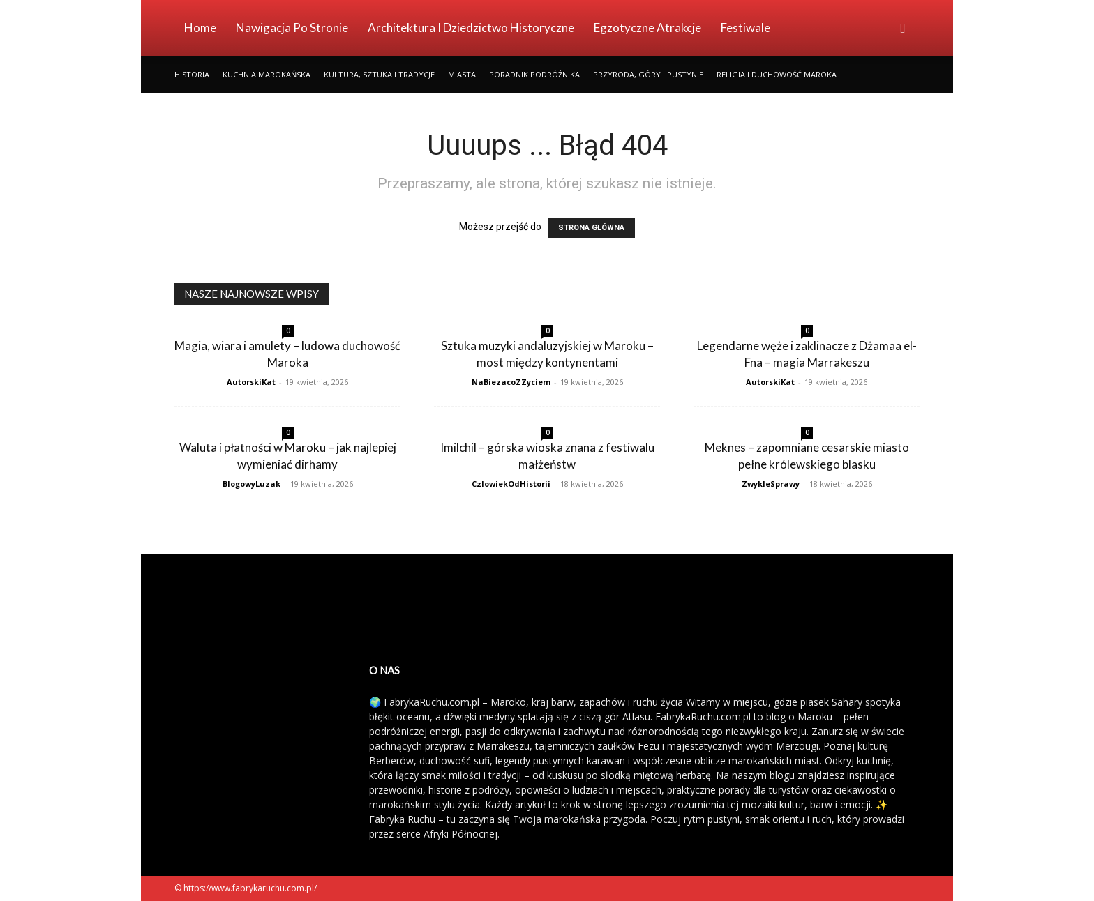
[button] (903, 29)
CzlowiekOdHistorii (511, 483)
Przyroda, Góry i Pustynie (648, 74)
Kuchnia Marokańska (266, 74)
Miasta (462, 74)
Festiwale (745, 27)
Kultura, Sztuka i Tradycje (379, 74)
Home (200, 27)
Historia (191, 74)
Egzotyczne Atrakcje (647, 27)
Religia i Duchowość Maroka (777, 74)
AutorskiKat (251, 382)
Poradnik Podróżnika (534, 74)
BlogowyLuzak (251, 483)
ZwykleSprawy (771, 483)
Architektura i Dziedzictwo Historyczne (471, 27)
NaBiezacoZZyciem (511, 382)
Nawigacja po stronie (292, 27)
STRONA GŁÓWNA (591, 227)
